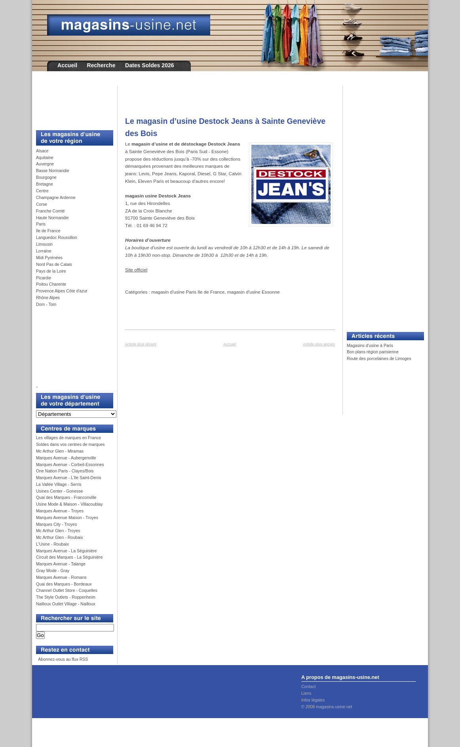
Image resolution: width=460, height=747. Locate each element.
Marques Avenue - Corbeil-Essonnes (70, 464)
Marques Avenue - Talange (61, 563)
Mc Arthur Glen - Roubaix (59, 537)
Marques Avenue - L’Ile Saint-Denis (68, 477)
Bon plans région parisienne (373, 351)
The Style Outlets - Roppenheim (65, 597)
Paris (41, 224)
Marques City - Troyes (56, 524)
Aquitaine (44, 157)
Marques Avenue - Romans (61, 577)
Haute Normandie (52, 217)
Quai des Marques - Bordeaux (64, 584)
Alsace (42, 150)
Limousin (44, 244)
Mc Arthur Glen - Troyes (58, 530)
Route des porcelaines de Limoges (379, 358)
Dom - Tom (46, 304)
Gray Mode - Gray (52, 570)
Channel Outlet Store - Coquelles (66, 590)
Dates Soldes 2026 (149, 65)
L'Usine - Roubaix (52, 544)
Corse (41, 204)
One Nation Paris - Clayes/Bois (64, 470)
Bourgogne (46, 177)
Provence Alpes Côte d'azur (61, 290)
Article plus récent (140, 344)
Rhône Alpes (48, 297)
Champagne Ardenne (56, 197)
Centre (42, 190)
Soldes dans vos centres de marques (70, 444)
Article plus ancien (319, 344)
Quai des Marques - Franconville (66, 497)
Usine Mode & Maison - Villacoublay (69, 504)
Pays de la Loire (51, 271)
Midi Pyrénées (49, 257)
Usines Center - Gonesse (59, 491)
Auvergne (45, 163)
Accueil (67, 65)
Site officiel (136, 269)
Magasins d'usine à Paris (370, 345)
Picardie (43, 277)
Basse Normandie (52, 170)
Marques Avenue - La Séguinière (66, 550)
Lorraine (43, 250)
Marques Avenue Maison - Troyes (67, 517)
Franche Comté (50, 211)
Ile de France (48, 230)
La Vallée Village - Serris (59, 484)
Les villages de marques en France (68, 437)
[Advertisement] (71, 103)
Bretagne (44, 184)
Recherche (101, 65)
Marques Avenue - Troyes (60, 510)
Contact (308, 686)
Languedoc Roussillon (56, 237)
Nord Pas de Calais (54, 264)
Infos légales (313, 700)
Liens (306, 693)
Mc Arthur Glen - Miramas (60, 451)
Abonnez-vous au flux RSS (62, 659)
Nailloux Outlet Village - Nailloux (65, 603)
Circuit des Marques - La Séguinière (69, 557)
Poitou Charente (51, 284)
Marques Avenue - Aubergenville (66, 457)
